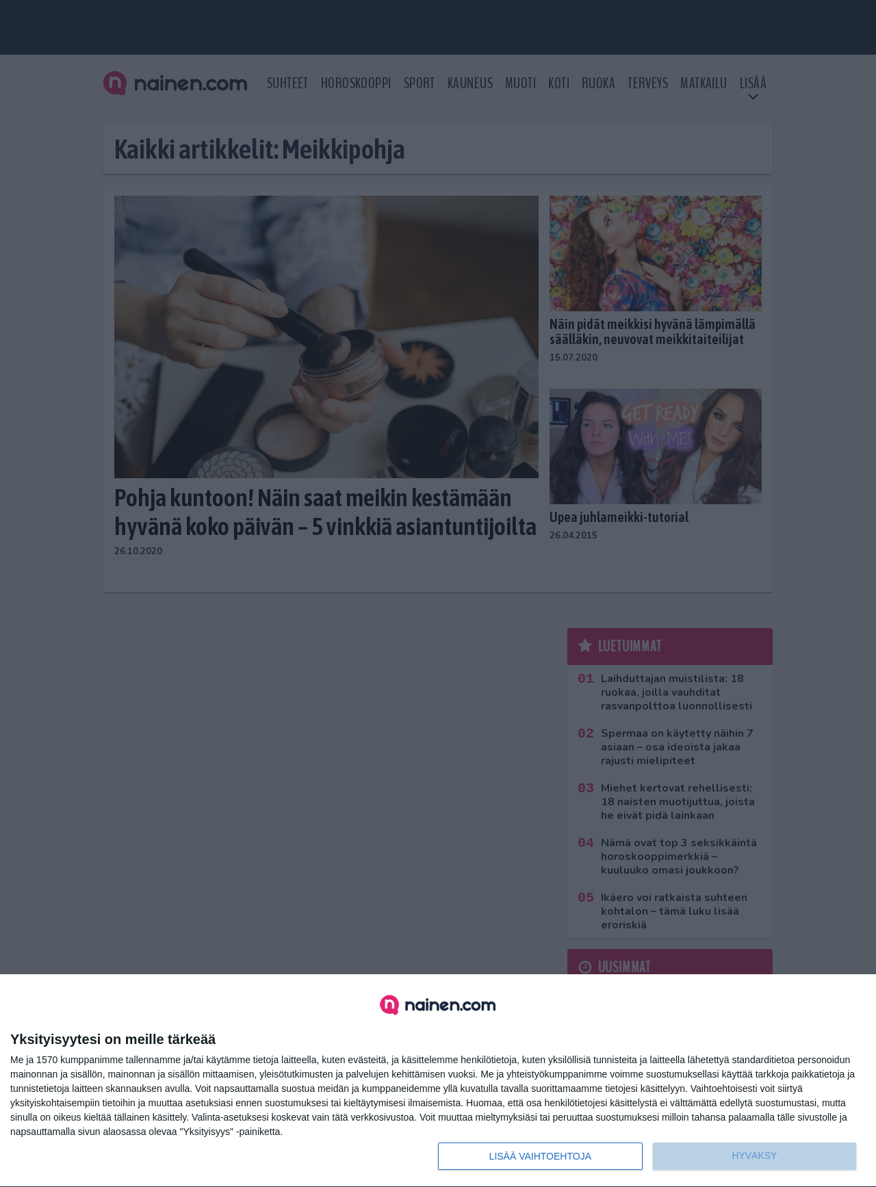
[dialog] (438, 1081)
